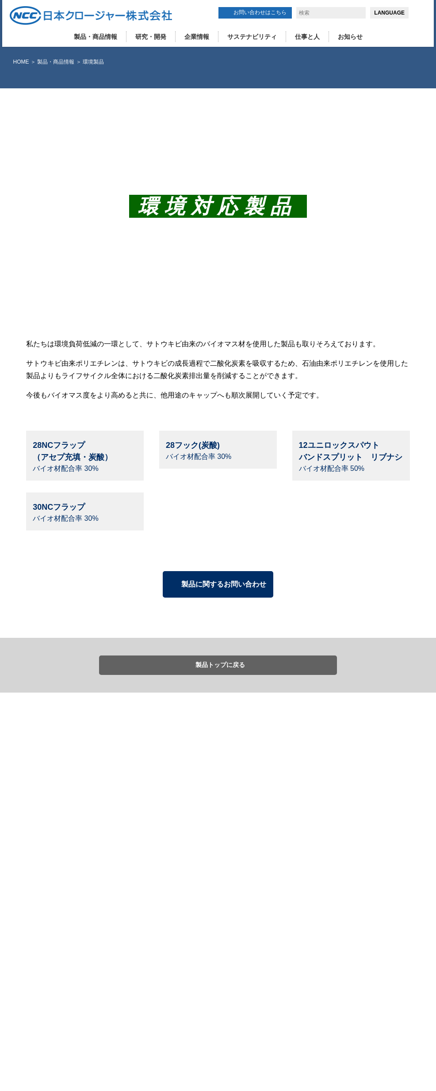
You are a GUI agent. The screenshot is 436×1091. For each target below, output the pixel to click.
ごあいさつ (266, 957)
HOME (21, 62)
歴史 (258, 982)
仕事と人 (307, 36)
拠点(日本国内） (272, 973)
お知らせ (350, 36)
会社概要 (264, 965)
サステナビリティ (252, 36)
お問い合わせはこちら (260, 12)
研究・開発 (150, 36)
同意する (343, 1049)
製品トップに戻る (220, 839)
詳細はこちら (198, 1076)
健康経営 (264, 999)
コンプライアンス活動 (279, 991)
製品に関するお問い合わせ (223, 758)
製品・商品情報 (95, 36)
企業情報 (196, 36)
